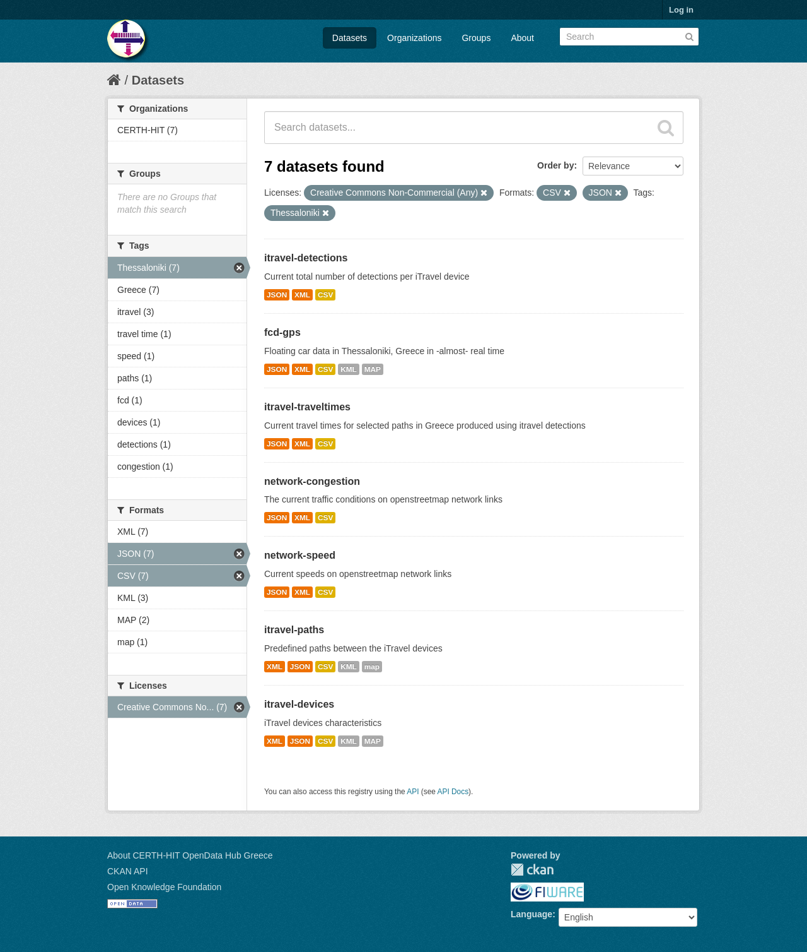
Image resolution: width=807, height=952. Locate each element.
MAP (372, 369)
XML (302, 294)
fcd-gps (282, 332)
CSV (325, 294)
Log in (681, 10)
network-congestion (312, 481)
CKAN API (127, 871)
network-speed (299, 555)
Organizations (414, 38)
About (522, 38)
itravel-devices (299, 704)
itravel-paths (294, 629)
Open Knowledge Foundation (164, 887)
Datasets (349, 38)
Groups (476, 38)
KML (348, 369)
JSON (277, 294)
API (413, 791)
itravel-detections (305, 258)
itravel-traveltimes (307, 407)
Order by (555, 165)
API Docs (453, 791)
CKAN (532, 869)
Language (531, 914)
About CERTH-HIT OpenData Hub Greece (190, 855)
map (372, 666)
